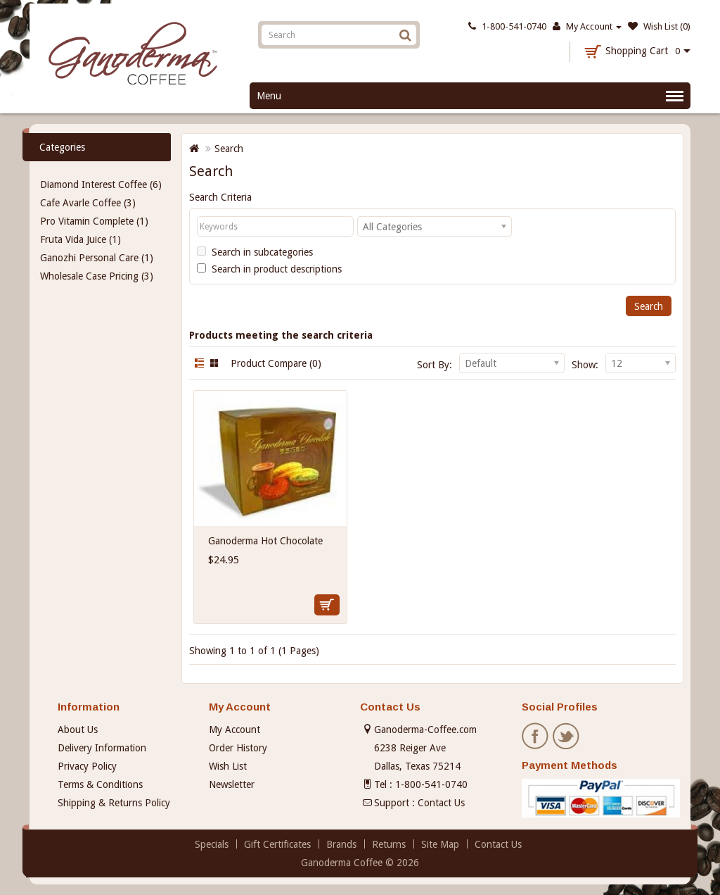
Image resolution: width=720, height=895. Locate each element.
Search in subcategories (255, 252)
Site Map (440, 844)
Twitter (567, 736)
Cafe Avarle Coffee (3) (88, 202)
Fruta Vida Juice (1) (80, 239)
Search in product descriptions (269, 269)
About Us (78, 729)
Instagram (629, 736)
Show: (585, 364)
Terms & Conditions (100, 784)
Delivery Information (102, 747)
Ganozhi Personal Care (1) (96, 257)
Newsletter (232, 784)
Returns (389, 844)
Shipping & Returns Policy (114, 802)
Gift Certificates (277, 844)
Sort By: (434, 364)
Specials (212, 844)
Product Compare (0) (276, 363)
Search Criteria (220, 197)
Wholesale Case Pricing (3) (96, 276)
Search (228, 148)
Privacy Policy (87, 766)
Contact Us (441, 802)
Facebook (536, 736)
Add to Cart (327, 604)
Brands (341, 844)
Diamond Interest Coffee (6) (101, 184)
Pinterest (598, 736)
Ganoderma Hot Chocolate (265, 540)
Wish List (228, 766)
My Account (234, 729)
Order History (238, 747)
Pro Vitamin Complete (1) (94, 221)
